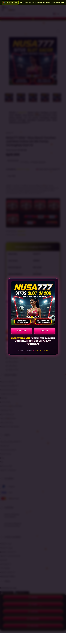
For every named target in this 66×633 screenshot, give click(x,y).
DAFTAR (21, 331)
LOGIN (44, 331)
